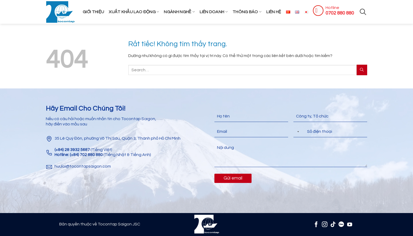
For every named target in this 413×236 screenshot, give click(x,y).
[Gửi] (362, 70)
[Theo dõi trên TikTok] (333, 224)
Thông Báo (247, 11)
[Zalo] (341, 224)
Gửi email (233, 178)
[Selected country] (297, 131)
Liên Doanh (214, 11)
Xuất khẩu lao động (134, 11)
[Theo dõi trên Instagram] (324, 224)
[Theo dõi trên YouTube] (349, 224)
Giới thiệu (93, 12)
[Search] (363, 12)
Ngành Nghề (179, 11)
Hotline (332, 8)
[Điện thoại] (330, 131)
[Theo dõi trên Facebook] (316, 224)
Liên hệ (273, 12)
